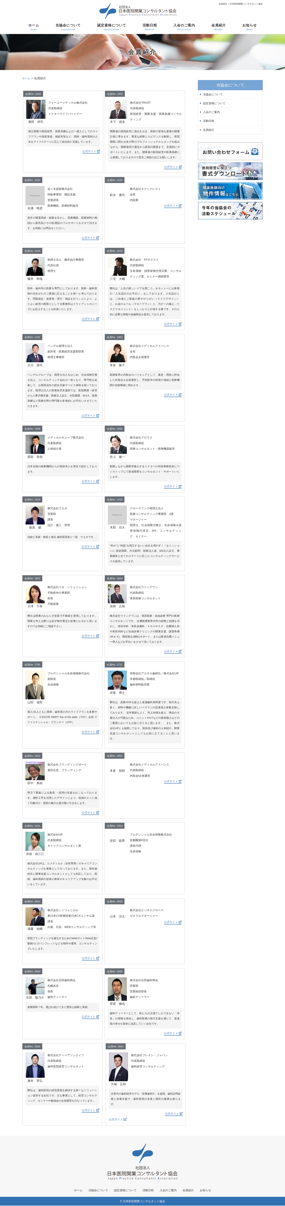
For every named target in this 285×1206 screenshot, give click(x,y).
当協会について (68, 27)
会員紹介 (218, 27)
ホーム (33, 27)
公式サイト (91, 151)
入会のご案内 (184, 27)
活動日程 (149, 27)
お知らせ (249, 27)
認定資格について (111, 27)
